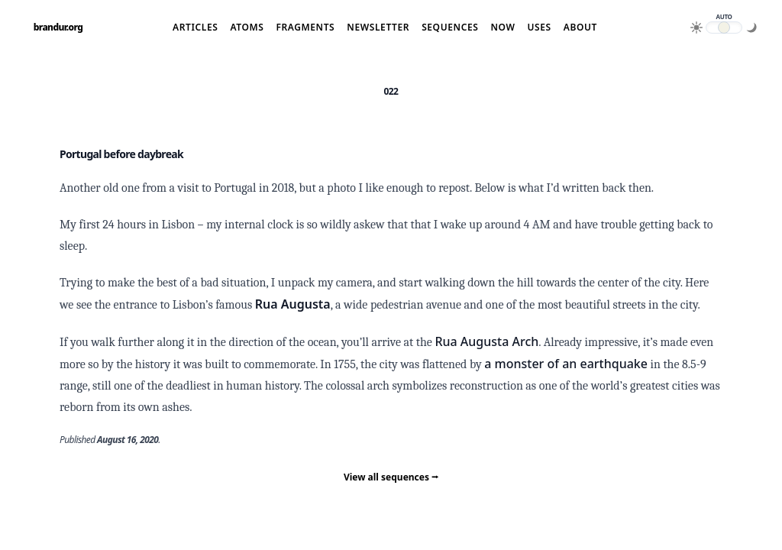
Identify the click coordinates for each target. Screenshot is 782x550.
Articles (195, 27)
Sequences (450, 27)
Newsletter (378, 27)
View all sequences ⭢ (391, 477)
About (580, 27)
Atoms (246, 27)
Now (502, 27)
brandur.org (58, 27)
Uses (539, 27)
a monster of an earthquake (566, 363)
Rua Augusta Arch (486, 341)
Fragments (305, 27)
